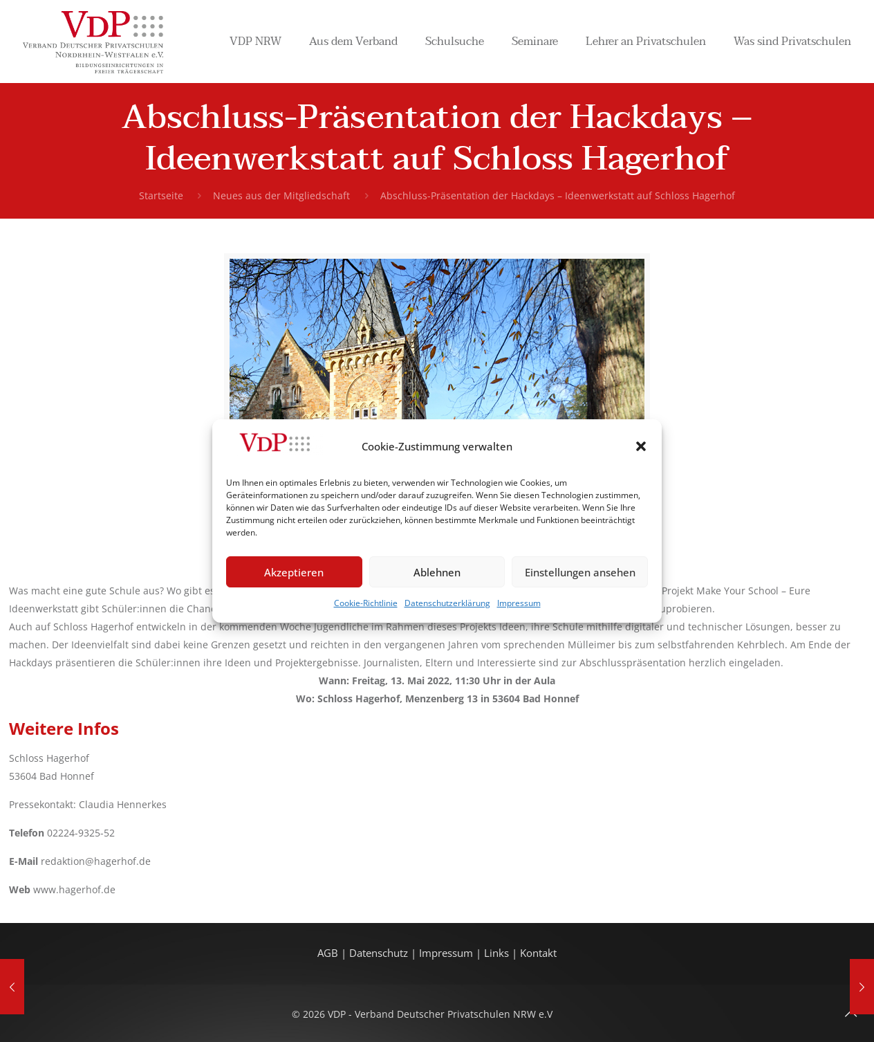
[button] (641, 446)
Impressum (519, 603)
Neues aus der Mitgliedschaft (281, 195)
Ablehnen (437, 572)
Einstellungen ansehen (580, 572)
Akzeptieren (294, 572)
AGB (329, 953)
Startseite (161, 195)
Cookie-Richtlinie (366, 603)
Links (496, 953)
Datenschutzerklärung (447, 603)
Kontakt (538, 953)
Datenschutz (380, 953)
